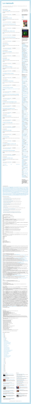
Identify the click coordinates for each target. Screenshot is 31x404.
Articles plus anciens (18, 164)
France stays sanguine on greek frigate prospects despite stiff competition (25, 52)
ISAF (19, 189)
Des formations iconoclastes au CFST (9, 108)
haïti (24, 192)
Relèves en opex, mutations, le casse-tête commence (24, 163)
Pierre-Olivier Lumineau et (9, 306)
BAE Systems (22, 187)
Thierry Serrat (22, 306)
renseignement (9, 148)
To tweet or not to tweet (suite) (7, 122)
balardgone (20, 191)
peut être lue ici (25, 259)
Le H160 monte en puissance (24, 79)
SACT (6, 71)
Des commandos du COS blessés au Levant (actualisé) (8, 392)
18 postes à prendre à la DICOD (8, 87)
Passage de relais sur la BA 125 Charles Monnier (7, 382)
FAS (9, 189)
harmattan (23, 192)
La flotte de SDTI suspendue (24, 132)
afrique (26, 190)
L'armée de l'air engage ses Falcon (25, 172)
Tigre (14, 190)
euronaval (8, 155)
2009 (3, 371)
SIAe (5, 190)
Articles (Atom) (6, 165)
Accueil (11, 164)
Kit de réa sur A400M (24, 167)
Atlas (20, 187)
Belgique (26, 187)
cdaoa (7, 127)
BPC (23, 187)
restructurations (24, 194)
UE (15, 190)
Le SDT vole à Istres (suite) (7, 130)
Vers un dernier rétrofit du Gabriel (25, 104)
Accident (5, 187)
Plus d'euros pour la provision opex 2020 (7, 342)
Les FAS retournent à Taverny (24, 103)
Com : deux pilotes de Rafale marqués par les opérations (8, 390)
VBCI (19, 190)
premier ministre (9, 194)
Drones (7, 148)
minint (27, 193)
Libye (27, 189)
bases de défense (22, 191)
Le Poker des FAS (23, 129)
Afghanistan (11, 187)
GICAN (12, 155)
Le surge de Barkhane (24, 177)
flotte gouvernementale (10, 192)
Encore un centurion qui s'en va (6, 377)
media (25, 193)
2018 (3, 364)
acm (22, 190)
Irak (25, 189)
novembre (5, 338)
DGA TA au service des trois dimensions (9, 37)
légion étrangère (20, 193)
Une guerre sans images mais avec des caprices (7, 199)
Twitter (14, 127)
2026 (3, 333)
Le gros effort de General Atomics (7, 348)
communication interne (6, 92)
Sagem (7, 190)
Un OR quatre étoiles (5, 205)
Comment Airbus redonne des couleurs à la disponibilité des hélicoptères (24, 77)
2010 (3, 370)
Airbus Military (14, 187)
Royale (3, 190)
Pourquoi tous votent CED (5, 207)
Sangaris (8, 190)
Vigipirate (21, 190)
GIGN (11, 189)
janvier (4, 363)
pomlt (7, 194)
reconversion (14, 194)
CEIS (7, 155)
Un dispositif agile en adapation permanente (7, 202)
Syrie (11, 190)
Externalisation (7, 189)
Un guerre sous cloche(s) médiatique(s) (20, 382)
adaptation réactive (24, 190)
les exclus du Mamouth (9, 193)
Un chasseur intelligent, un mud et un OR (9, 143)
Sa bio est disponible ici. (19, 262)
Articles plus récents (4, 164)
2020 (3, 336)
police (4, 194)
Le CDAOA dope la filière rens (24, 137)
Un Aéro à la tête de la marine (24, 131)
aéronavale (17, 191)
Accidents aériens (8, 187)
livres (11, 193)
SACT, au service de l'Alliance (7, 66)
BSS (25, 187)
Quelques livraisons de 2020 (6, 341)
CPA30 (10, 127)
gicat (13, 155)
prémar (11, 194)
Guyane (17, 189)
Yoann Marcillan (4, 306)
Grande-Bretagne (14, 189)
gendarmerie (18, 192)
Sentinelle (10, 190)
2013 (3, 368)
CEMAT (8, 127)
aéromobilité (15, 191)
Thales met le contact (6, 59)
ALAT (4, 187)
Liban (26, 189)
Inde (20, 189)
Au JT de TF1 (23, 155)
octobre (4, 339)
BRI (24, 187)
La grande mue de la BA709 (24, 78)
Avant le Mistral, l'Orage (6, 10)
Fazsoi (10, 189)
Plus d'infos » (4, 20)
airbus (27, 190)
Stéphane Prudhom (14, 306)
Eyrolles (23, 17)
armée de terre (5, 113)
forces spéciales (8, 113)
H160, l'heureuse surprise (24, 151)
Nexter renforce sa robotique (7, 51)
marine (5, 15)
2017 (3, 365)
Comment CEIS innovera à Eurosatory (9, 150)
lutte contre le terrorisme (16, 193)
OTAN (4, 71)
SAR (4, 190)
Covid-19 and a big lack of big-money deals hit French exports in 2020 (25, 54)
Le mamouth (8, 3)
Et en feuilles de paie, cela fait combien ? (20, 384)
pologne (6, 194)
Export (5, 189)
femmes (7, 192)
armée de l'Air (5, 148)
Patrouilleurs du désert (24, 111)
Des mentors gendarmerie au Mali (25, 150)
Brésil (27, 187)
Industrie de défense (23, 189)
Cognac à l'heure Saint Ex (21, 389)
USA (16, 190)
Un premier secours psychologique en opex (10, 101)
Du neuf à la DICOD (6, 136)
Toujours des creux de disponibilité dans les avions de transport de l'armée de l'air (25, 127)
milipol (26, 193)
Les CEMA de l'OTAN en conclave (8, 73)
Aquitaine (19, 187)
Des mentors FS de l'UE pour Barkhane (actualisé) (11, 94)
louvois (13, 193)
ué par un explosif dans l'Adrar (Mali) (17, 257)
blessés (27, 191)
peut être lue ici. (24, 257)
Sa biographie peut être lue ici (25, 260)
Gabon (12, 189)
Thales (13, 190)
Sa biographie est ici (18, 254)
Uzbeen (18, 190)
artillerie (11, 191)
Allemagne (17, 187)
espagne (3, 192)
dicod (8, 92)
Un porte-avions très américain (24, 112)
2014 (3, 367)
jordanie (5, 193)
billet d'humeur (25, 191)
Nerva (4, 56)
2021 (3, 335)
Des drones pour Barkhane (6, 352)
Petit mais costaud (6, 44)
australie (13, 191)
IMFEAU (18, 189)
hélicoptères (26, 192)
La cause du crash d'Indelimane (25, 114)
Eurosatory (10, 155)
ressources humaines (21, 194)
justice (6, 193)
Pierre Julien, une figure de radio (6, 210)
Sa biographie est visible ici (6, 255)
